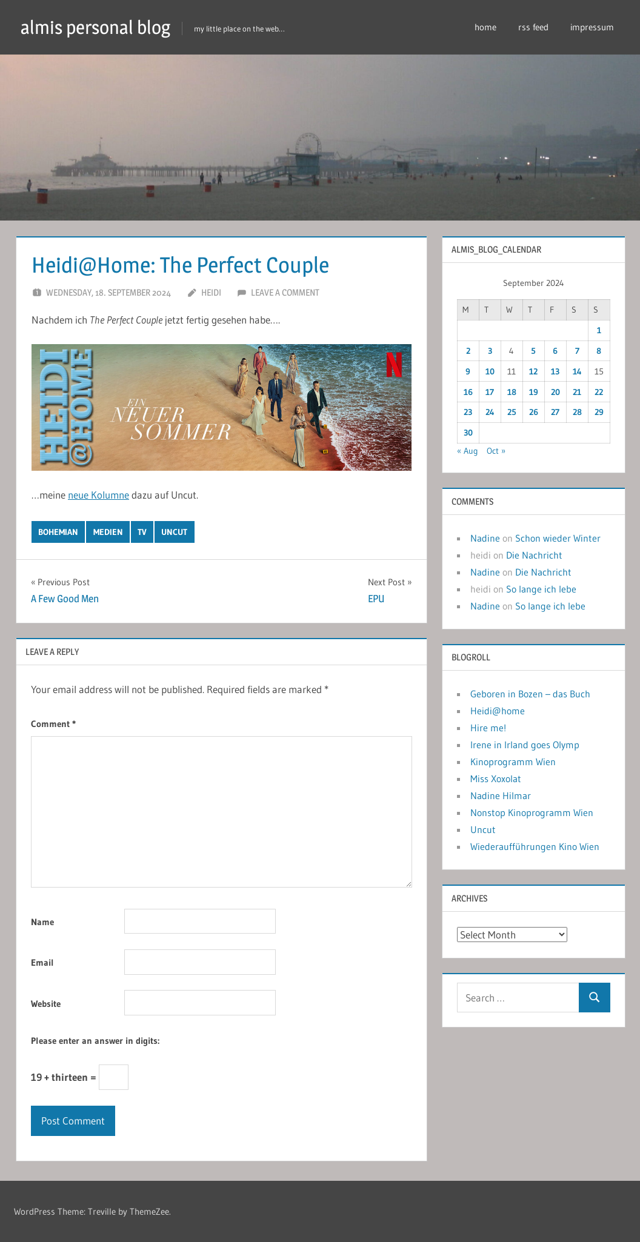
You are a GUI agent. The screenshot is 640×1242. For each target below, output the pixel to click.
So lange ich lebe (541, 589)
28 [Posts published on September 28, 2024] (577, 412)
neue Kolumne (98, 494)
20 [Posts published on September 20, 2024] (555, 392)
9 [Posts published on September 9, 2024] (467, 371)
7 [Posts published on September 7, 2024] (577, 350)
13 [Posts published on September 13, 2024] (555, 371)
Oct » (496, 450)
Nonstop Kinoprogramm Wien (531, 812)
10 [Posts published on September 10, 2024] (490, 371)
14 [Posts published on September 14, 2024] (577, 371)
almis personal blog (99, 27)
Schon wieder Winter (558, 538)
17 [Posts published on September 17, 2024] (489, 392)
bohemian (58, 531)
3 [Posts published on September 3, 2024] (490, 350)
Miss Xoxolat (495, 778)
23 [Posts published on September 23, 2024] (468, 412)
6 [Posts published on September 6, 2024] (555, 350)
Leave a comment (285, 292)
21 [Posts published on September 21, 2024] (577, 392)
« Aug (467, 450)
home (485, 27)
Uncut (483, 829)
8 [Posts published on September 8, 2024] (598, 350)
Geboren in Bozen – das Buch (530, 694)
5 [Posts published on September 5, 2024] (533, 350)
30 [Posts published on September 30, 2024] (468, 432)
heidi (211, 292)
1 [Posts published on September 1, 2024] (599, 330)
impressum (592, 27)
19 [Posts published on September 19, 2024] (533, 392)
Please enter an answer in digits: (95, 1040)
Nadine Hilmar (500, 795)
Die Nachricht (534, 555)
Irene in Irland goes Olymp (524, 745)
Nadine (485, 538)
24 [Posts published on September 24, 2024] (490, 412)
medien (108, 531)
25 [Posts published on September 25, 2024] (511, 412)
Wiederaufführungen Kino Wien (534, 846)
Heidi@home (497, 711)
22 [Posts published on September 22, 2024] (599, 392)
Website (46, 1003)
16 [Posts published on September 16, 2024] (468, 392)
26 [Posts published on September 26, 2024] (533, 412)
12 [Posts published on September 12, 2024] (533, 371)
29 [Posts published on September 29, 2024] (599, 412)
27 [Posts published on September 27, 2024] (555, 412)
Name (42, 922)
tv (142, 531)
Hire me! (488, 728)
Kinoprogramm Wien (513, 761)
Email (42, 962)
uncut (174, 531)
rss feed (533, 27)
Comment (53, 723)
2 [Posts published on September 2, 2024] (468, 350)
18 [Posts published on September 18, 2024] (511, 392)
